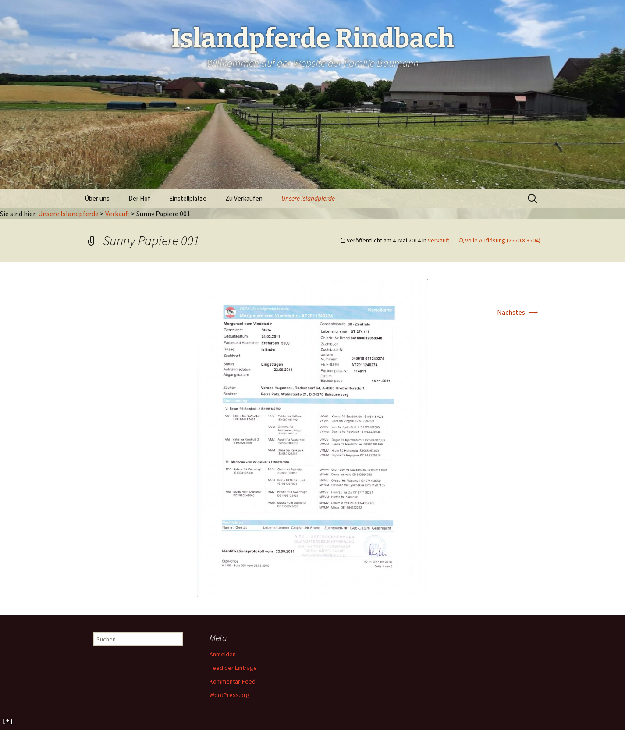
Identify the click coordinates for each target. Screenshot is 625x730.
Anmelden (223, 654)
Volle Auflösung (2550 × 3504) (502, 240)
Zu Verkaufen (244, 198)
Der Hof (139, 198)
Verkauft (117, 213)
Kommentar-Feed (233, 681)
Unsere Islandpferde (308, 198)
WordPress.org (229, 695)
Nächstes (518, 312)
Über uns (97, 198)
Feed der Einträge (233, 668)
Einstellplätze (187, 198)
